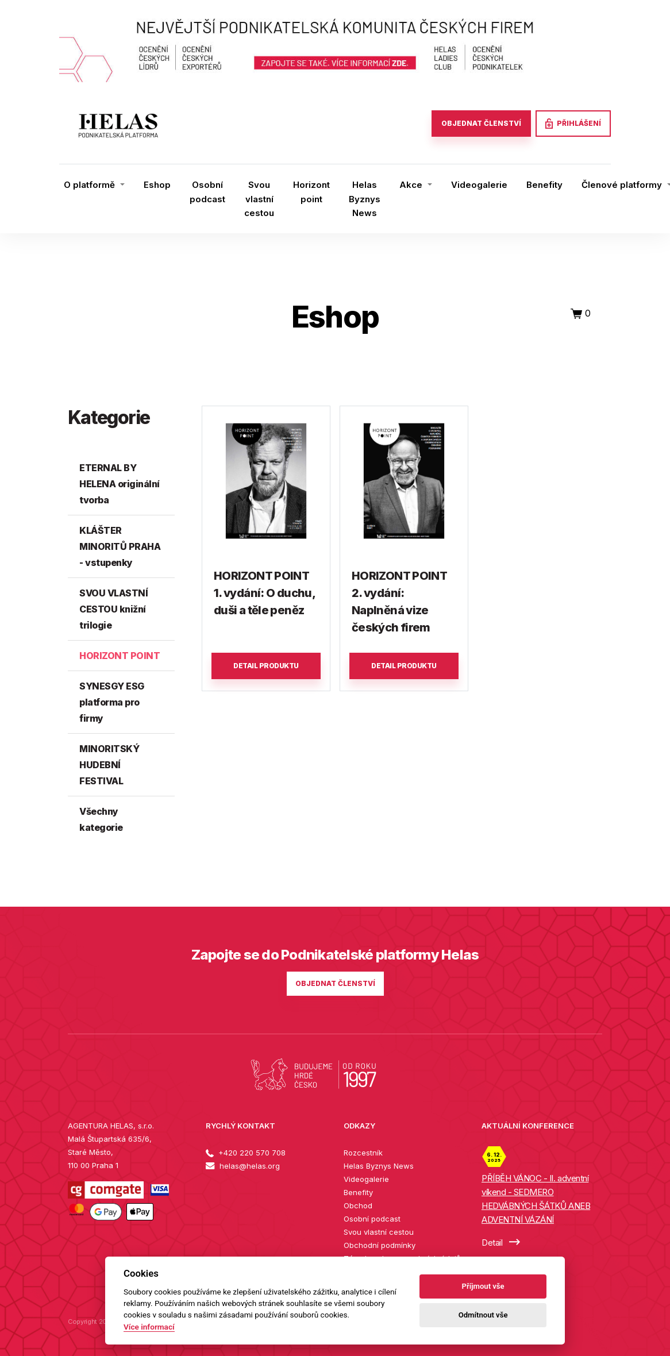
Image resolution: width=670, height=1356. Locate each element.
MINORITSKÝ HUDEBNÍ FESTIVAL (109, 765)
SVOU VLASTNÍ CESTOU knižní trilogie (113, 609)
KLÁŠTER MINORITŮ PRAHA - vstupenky (119, 546)
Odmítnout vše (483, 1315)
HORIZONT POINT (119, 655)
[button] (94, 185)
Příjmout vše (483, 1286)
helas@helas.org (243, 1165)
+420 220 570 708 (246, 1152)
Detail (501, 1242)
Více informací (149, 1326)
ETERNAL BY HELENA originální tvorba (119, 484)
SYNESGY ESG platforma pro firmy (111, 702)
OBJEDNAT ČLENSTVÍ (481, 123)
